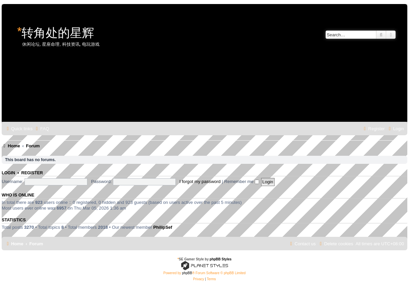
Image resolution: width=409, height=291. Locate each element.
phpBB (187, 273)
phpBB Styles (221, 259)
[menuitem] (41, 129)
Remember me (241, 181)
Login (8, 173)
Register (32, 173)
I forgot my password (199, 181)
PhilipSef (162, 227)
